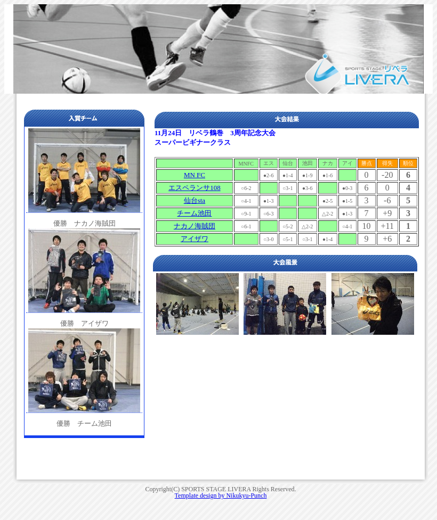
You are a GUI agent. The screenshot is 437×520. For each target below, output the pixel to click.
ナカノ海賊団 (194, 226)
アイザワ (194, 239)
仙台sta (194, 200)
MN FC (194, 175)
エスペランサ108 (194, 188)
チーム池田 (194, 213)
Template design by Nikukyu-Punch (221, 495)
